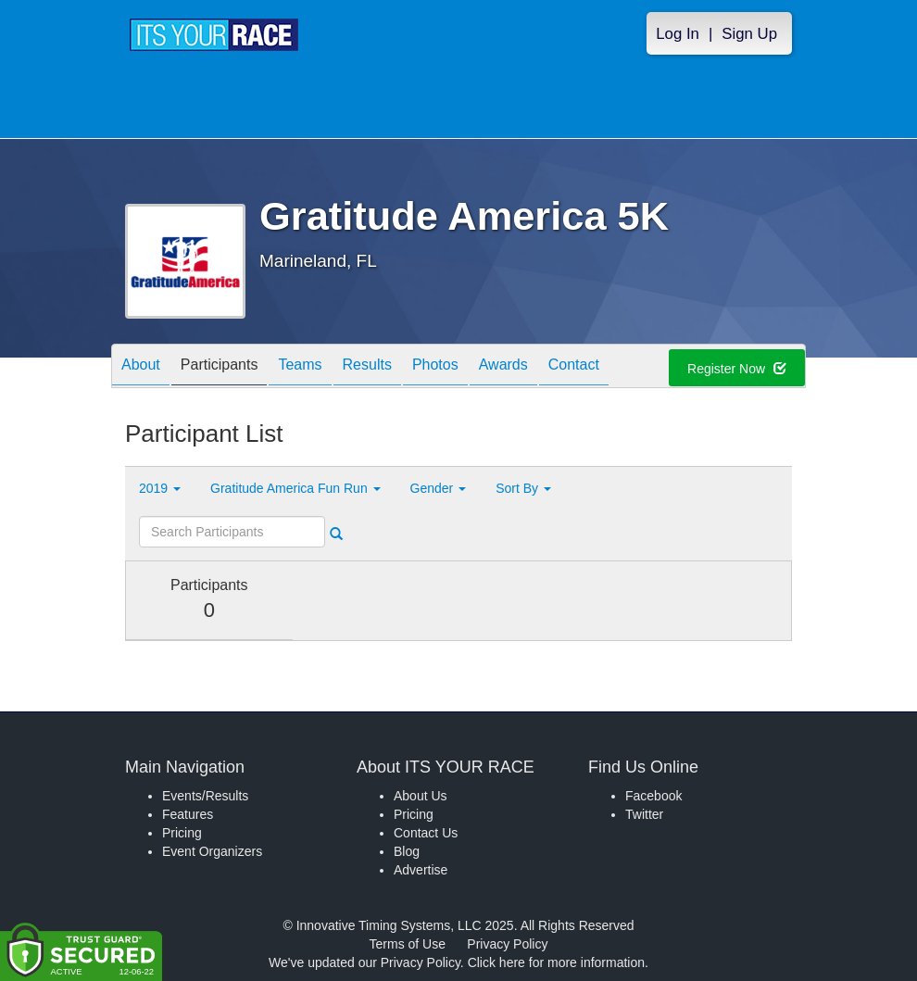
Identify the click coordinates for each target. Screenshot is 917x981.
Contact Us (426, 832)
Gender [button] (438, 488)
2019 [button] (160, 488)
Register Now (736, 368)
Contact (573, 367)
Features (187, 814)
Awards (503, 367)
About (140, 367)
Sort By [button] (523, 488)
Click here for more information (556, 962)
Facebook (653, 795)
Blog (407, 851)
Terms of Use (408, 944)
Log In (677, 34)
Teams (299, 367)
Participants (219, 367)
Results (367, 367)
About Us (420, 795)
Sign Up (749, 34)
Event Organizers (212, 851)
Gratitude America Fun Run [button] (295, 488)
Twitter (644, 814)
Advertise (420, 869)
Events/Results (205, 795)
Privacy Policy (507, 944)
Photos (435, 367)
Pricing (182, 832)
